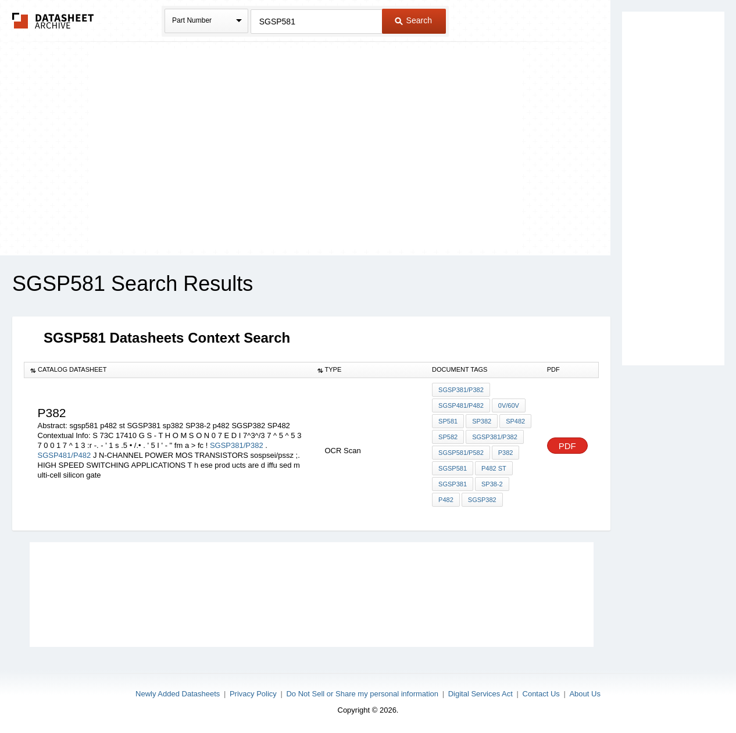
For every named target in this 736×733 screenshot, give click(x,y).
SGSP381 (452, 484)
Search (413, 20)
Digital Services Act (480, 693)
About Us (584, 693)
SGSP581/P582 (461, 452)
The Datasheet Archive (53, 21)
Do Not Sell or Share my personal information (362, 693)
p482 (445, 499)
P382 (505, 452)
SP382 (481, 421)
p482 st (493, 468)
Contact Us (541, 693)
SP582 (448, 436)
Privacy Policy (253, 693)
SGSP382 (482, 499)
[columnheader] (168, 370)
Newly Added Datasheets (177, 693)
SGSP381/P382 (237, 445)
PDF (567, 446)
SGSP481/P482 (64, 455)
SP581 (448, 421)
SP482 (515, 421)
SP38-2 (492, 484)
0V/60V (508, 405)
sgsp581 (452, 468)
